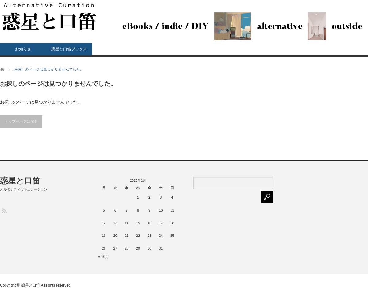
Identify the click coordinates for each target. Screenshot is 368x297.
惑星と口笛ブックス (69, 49)
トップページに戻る (21, 121)
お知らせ (23, 49)
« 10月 (103, 257)
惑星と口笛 (20, 180)
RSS (4, 210)
